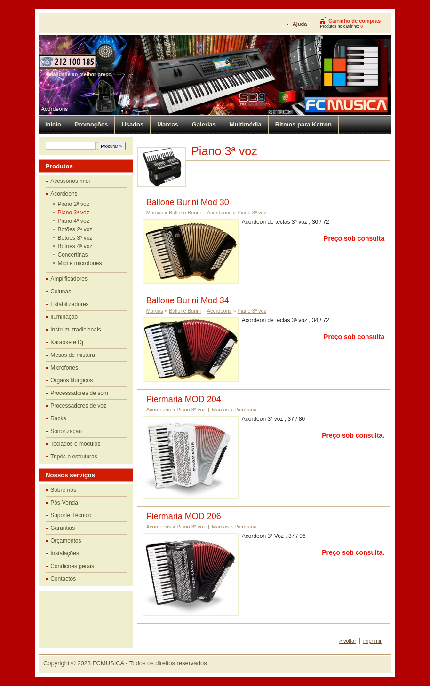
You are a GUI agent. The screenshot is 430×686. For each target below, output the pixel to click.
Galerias (204, 124)
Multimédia (246, 124)
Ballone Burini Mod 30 (187, 202)
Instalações (64, 553)
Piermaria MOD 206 (183, 516)
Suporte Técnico (70, 515)
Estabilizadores (69, 304)
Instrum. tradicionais (75, 329)
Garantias (62, 528)
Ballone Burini (185, 212)
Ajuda (300, 24)
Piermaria (245, 409)
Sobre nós (63, 490)
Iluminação (64, 317)
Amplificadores (69, 279)
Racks (58, 418)
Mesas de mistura (72, 355)
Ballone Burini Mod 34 (187, 300)
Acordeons (54, 109)
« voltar (347, 641)
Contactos (63, 579)
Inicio (53, 124)
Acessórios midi (70, 181)
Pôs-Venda (64, 502)
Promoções (91, 124)
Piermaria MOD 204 (183, 399)
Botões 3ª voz (75, 238)
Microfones (64, 367)
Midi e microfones (80, 263)
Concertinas (73, 255)
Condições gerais (72, 566)
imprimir (372, 641)
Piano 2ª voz (73, 204)
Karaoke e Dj (66, 342)
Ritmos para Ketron (303, 124)
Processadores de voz (78, 405)
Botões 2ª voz (75, 229)
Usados (132, 124)
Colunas (60, 291)
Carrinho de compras (354, 21)
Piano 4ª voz (73, 221)
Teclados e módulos (75, 444)
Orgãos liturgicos (71, 380)
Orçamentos (65, 540)
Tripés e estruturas (73, 456)
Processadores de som (79, 393)
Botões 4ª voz (75, 246)
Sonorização (66, 431)
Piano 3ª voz (73, 212)
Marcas (167, 124)
